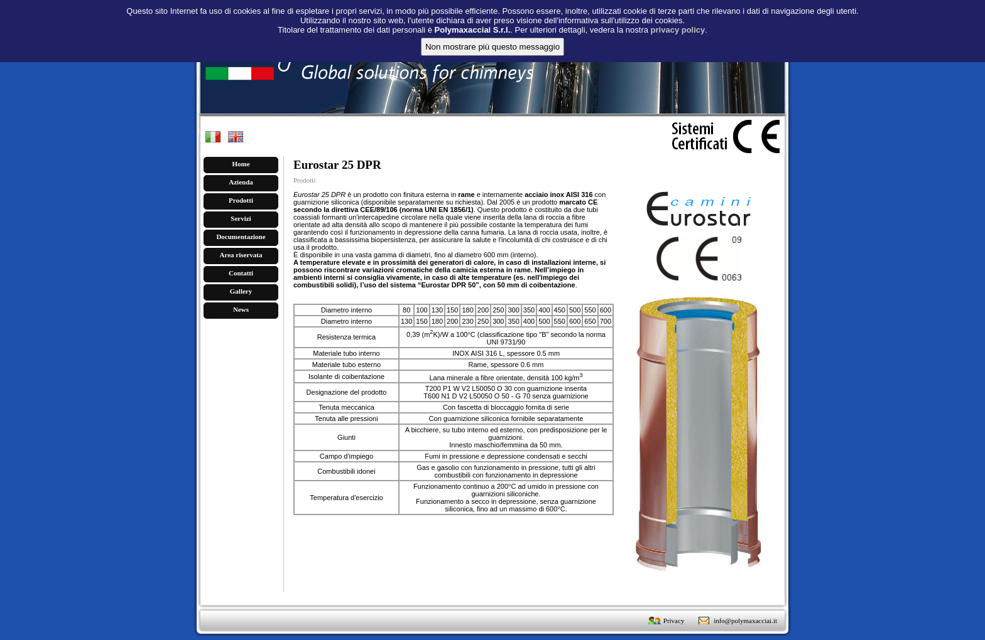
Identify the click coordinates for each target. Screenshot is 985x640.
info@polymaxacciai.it (745, 620)
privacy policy (678, 21)
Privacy (674, 620)
